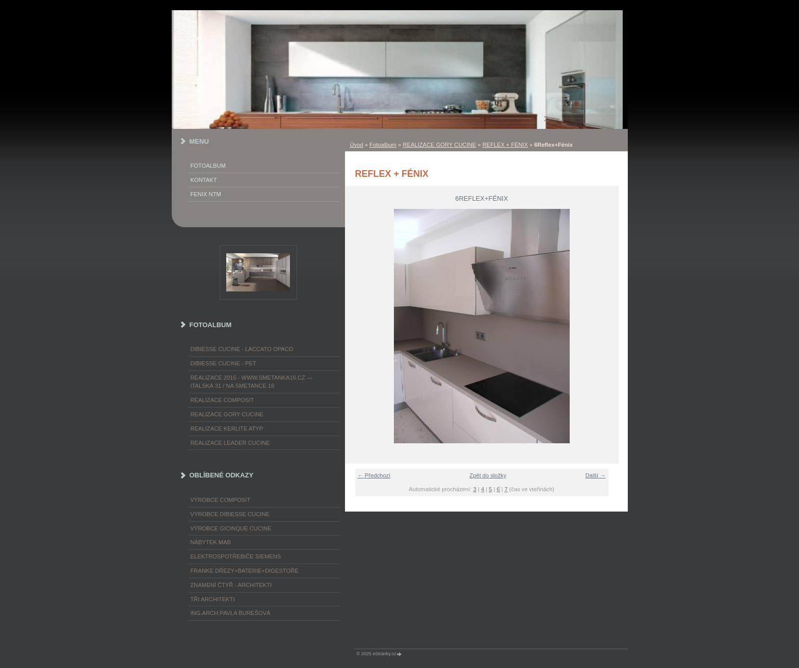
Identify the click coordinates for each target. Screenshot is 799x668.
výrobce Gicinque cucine (231, 528)
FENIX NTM (206, 194)
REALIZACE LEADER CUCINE (230, 443)
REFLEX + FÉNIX (505, 145)
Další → (595, 475)
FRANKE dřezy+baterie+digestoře (245, 571)
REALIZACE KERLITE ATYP (227, 428)
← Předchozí (374, 475)
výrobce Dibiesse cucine (230, 514)
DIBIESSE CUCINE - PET (223, 363)
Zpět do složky (487, 475)
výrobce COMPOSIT (221, 500)
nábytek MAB (211, 542)
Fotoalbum (382, 145)
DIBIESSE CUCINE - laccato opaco (242, 349)
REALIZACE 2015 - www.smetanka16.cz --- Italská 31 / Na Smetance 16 (252, 382)
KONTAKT (204, 180)
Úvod (356, 145)
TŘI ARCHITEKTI (213, 599)
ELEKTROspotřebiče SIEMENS (236, 556)
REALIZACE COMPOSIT (222, 400)
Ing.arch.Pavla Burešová (231, 613)
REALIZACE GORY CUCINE (439, 145)
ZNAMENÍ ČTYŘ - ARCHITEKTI (231, 585)
